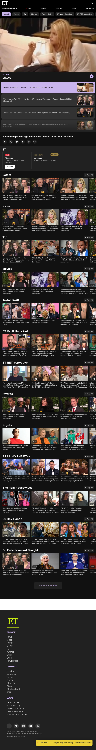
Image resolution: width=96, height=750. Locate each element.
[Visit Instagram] (23, 726)
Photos (59, 8)
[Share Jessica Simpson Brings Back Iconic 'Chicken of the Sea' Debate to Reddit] (16, 142)
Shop (74, 8)
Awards (10, 651)
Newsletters (12, 660)
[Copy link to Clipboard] (28, 142)
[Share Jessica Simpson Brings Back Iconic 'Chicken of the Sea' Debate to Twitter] (10, 142)
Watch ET (90, 8)
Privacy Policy (13, 705)
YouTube (11, 680)
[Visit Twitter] (16, 726)
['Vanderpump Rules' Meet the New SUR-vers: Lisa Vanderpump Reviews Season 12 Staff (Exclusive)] (48, 100)
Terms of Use (13, 702)
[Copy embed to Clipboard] (34, 142)
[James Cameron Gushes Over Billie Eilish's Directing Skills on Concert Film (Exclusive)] (48, 113)
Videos (43, 8)
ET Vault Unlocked (64, 14)
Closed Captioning (15, 708)
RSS (9, 692)
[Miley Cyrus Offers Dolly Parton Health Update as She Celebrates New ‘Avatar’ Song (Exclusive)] (48, 125)
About (10, 686)
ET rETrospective (84, 14)
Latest (6, 14)
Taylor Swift (47, 14)
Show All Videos (48, 585)
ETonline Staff (13, 689)
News (16, 14)
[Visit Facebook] (9, 726)
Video (9, 639)
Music (9, 654)
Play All (89, 175)
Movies (34, 14)
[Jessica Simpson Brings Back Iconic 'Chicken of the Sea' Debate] (48, 87)
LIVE (29, 8)
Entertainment (9, 8)
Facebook (11, 671)
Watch (10, 167)
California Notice (15, 711)
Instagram (11, 674)
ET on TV (11, 683)
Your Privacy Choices (17, 714)
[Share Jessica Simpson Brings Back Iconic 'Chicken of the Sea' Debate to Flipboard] (22, 142)
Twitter (10, 677)
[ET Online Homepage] (5, 3)
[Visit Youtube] (30, 726)
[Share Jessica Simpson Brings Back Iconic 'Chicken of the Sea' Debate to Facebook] (4, 142)
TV (25, 14)
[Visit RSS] (37, 726)
